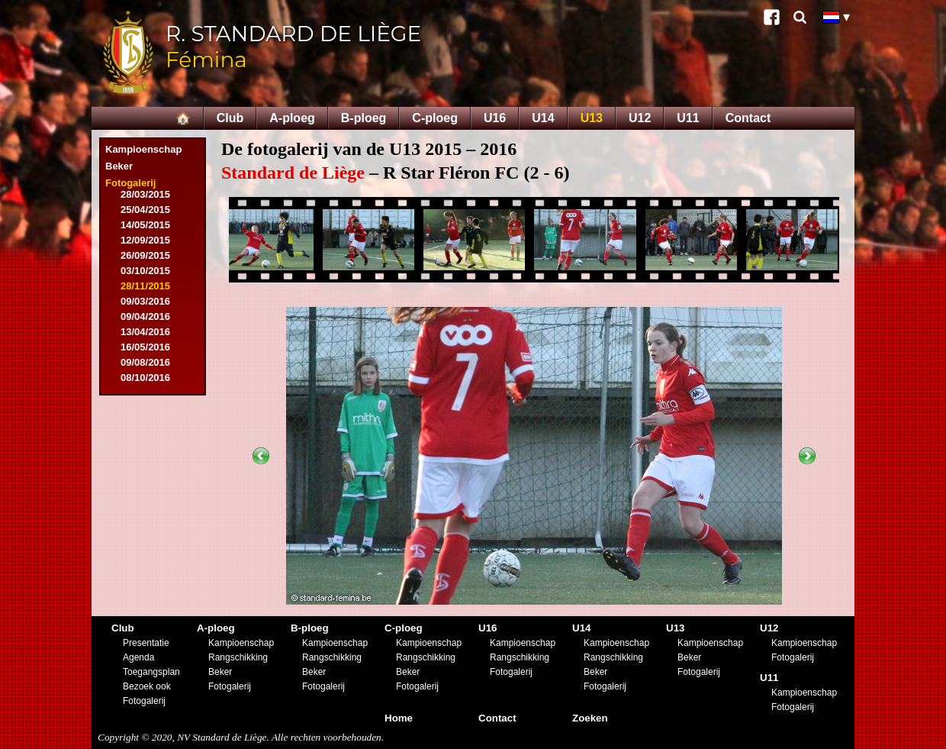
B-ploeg (364, 117)
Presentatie (146, 643)
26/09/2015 (145, 255)
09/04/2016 (145, 316)
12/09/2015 (145, 240)
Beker (119, 166)
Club (230, 117)
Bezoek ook (147, 686)
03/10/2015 (145, 270)
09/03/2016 (145, 301)
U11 (688, 117)
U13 (592, 117)
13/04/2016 (145, 331)
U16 (495, 117)
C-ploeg (435, 117)
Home (399, 718)
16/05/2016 (145, 347)
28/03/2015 (145, 194)
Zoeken (590, 718)
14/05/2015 (145, 225)
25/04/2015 (145, 209)
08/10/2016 (145, 377)
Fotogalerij (130, 183)
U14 (543, 117)
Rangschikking (238, 657)
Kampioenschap (143, 149)
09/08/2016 (145, 362)
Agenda (138, 657)
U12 (640, 117)
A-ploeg (292, 117)
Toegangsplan (151, 672)
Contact (748, 117)
